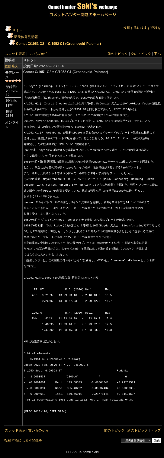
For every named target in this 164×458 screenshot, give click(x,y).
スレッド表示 (15, 54)
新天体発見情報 (26, 37)
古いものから (38, 54)
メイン (17, 30)
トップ (156, 430)
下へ (157, 54)
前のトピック (117, 54)
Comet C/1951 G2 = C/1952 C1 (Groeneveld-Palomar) (58, 44)
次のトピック (141, 54)
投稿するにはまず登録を (142, 27)
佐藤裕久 (11, 66)
